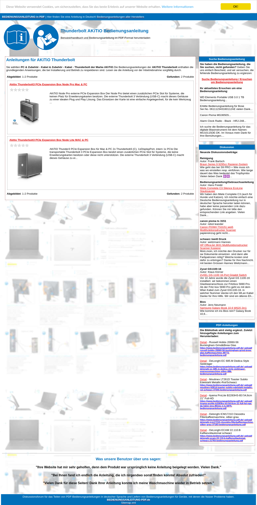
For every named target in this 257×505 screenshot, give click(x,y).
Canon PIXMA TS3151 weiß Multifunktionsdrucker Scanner (218, 229)
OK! (235, 6)
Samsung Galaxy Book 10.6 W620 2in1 (223, 307)
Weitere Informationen (178, 7)
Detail (203, 342)
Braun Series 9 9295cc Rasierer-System (224, 164)
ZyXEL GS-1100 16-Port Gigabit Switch (223, 274)
